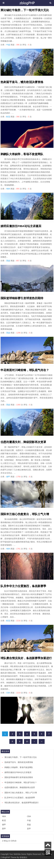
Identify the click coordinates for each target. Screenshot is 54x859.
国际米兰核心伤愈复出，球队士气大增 (25, 514)
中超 (8, 45)
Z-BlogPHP (5, 857)
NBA (8, 189)
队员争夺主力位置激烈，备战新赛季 (23, 586)
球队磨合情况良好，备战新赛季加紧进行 (26, 658)
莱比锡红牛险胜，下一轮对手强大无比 (25, 10)
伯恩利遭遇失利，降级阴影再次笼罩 (23, 442)
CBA (8, 693)
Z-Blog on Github (9, 841)
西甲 (4, 829)
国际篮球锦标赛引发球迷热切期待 (22, 298)
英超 (8, 261)
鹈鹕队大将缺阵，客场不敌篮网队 (22, 154)
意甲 (29, 829)
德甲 (8, 477)
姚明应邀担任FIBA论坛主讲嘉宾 (21, 226)
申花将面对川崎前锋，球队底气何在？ (25, 370)
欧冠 (8, 117)
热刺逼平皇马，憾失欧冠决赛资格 (22, 82)
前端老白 (23, 857)
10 (27, 741)
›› (41, 741)
